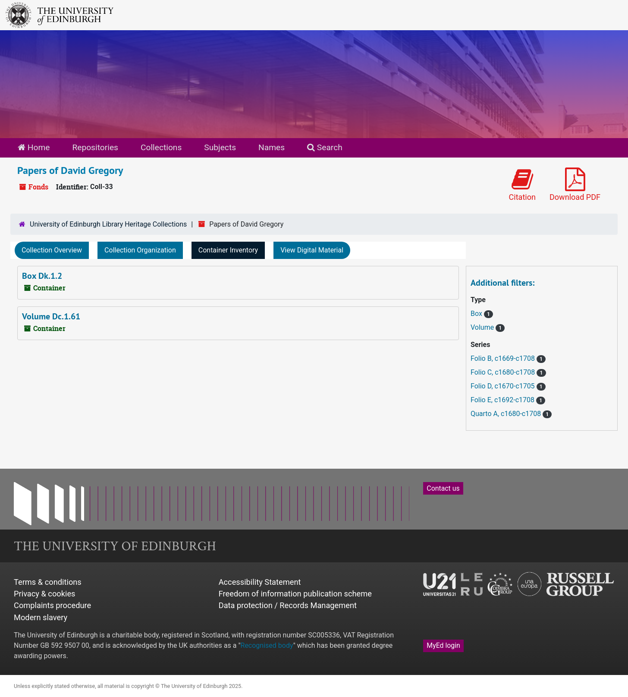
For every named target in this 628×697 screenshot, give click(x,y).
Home (34, 147)
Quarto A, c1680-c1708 (507, 414)
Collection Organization (140, 250)
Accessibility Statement (260, 582)
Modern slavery (40, 617)
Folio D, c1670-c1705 (504, 386)
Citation (522, 185)
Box (477, 313)
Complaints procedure (52, 605)
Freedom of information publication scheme (295, 593)
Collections (161, 147)
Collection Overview (52, 250)
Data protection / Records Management (288, 605)
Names (271, 147)
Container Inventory (228, 250)
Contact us (443, 488)
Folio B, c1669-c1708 (504, 358)
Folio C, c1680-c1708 (504, 372)
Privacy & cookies (44, 593)
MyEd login (443, 645)
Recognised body (267, 645)
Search (324, 147)
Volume (483, 327)
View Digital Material (311, 250)
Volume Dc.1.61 (51, 316)
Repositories (95, 147)
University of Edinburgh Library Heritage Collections (108, 224)
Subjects (220, 147)
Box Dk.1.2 (42, 275)
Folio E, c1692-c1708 (503, 400)
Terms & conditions (48, 582)
